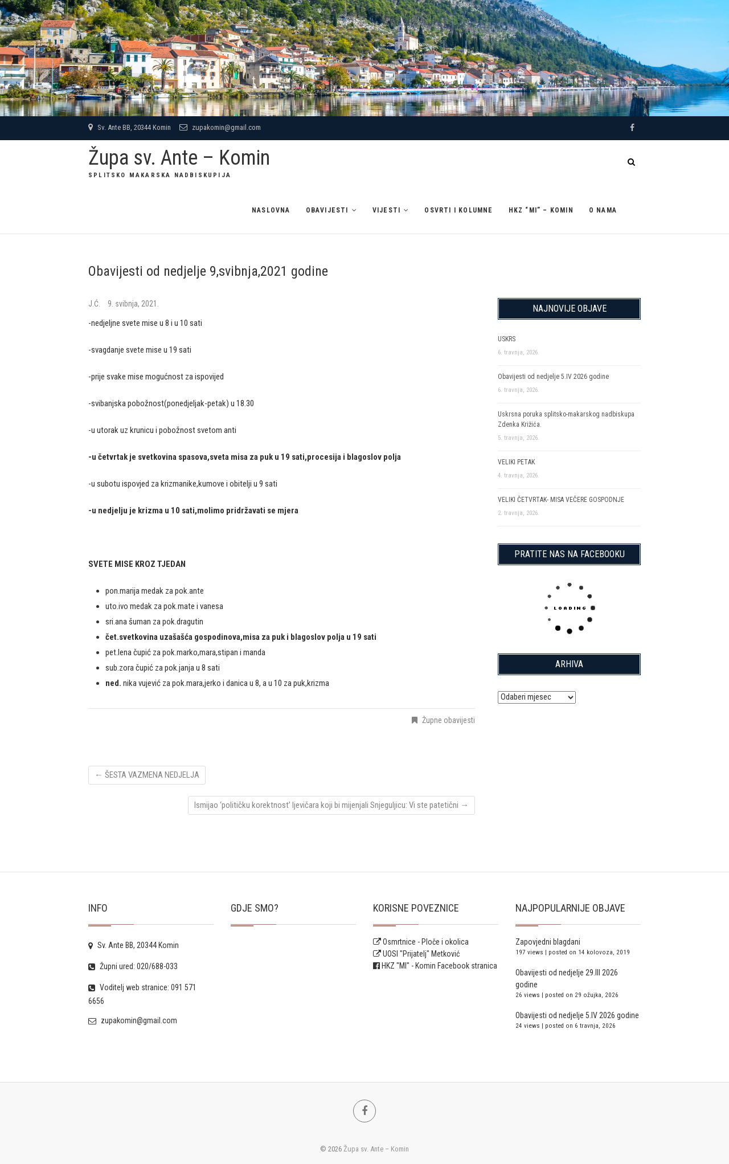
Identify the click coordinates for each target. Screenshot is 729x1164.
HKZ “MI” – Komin (541, 210)
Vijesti (386, 210)
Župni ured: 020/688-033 (133, 966)
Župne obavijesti (448, 720)
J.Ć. (95, 303)
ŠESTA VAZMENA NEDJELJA (147, 775)
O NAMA (603, 210)
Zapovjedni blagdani (547, 941)
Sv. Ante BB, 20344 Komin (129, 127)
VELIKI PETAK (516, 462)
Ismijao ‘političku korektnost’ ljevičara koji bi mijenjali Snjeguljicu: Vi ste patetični (331, 805)
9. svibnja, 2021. (133, 303)
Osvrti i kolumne (458, 210)
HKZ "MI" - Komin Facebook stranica (439, 965)
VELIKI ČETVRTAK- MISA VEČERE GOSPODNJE (561, 500)
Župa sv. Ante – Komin (179, 158)
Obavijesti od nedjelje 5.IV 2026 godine (553, 377)
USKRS (506, 339)
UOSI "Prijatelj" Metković (416, 953)
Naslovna (271, 210)
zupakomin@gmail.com (220, 127)
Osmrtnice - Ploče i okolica (421, 941)
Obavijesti (327, 210)
